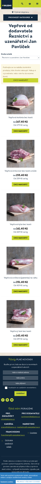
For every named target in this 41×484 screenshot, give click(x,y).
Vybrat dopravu (21, 12)
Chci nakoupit (20, 80)
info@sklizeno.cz (8, 419)
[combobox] (20, 57)
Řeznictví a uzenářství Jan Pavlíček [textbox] (16, 58)
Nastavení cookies (7, 482)
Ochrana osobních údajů (9, 443)
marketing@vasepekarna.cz (28, 427)
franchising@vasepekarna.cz (13, 435)
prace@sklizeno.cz (8, 427)
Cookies (33, 433)
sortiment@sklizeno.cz (30, 417)
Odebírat (20, 393)
